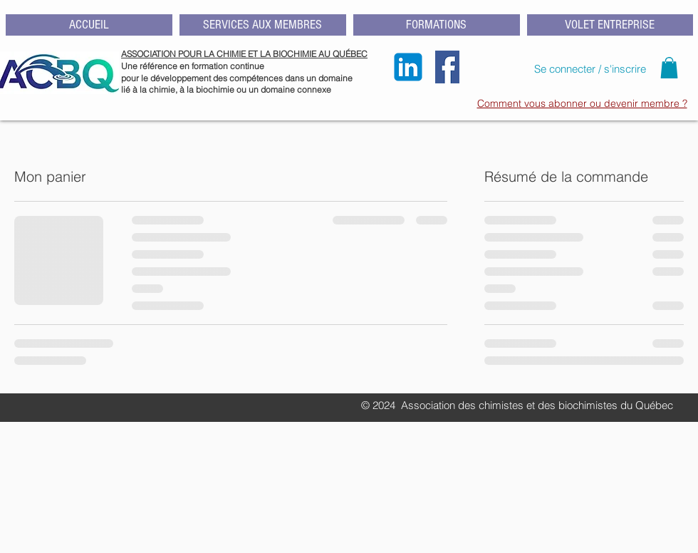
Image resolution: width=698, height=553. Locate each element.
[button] (262, 25)
